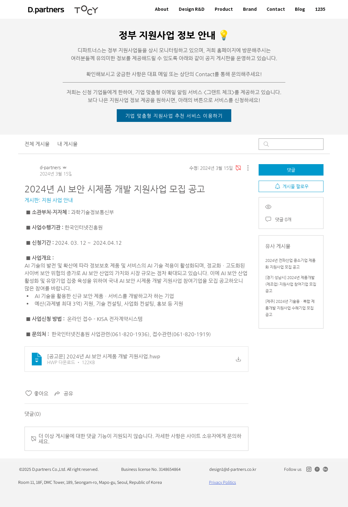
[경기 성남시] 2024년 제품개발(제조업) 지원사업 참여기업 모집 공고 (290, 284)
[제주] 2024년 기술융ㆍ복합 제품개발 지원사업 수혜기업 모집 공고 (290, 308)
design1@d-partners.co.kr (232, 469)
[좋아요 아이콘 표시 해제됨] (28, 393)
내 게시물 (67, 144)
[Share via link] (63, 393)
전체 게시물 (37, 144)
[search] (291, 144)
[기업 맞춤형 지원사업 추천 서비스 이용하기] (174, 115)
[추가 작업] (244, 168)
